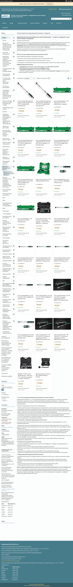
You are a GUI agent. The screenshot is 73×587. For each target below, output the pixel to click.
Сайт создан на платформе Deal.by (36, 584)
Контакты (49, 4)
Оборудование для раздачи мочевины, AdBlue (7, 70)
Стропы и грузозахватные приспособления (7, 265)
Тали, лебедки (6, 238)
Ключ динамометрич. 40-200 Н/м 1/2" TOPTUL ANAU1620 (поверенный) (26, 336)
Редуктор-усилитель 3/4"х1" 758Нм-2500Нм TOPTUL (43, 180)
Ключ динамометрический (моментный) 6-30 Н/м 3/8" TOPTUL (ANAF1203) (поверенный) (25, 182)
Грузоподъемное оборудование (7, 250)
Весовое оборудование (6, 277)
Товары (11, 23)
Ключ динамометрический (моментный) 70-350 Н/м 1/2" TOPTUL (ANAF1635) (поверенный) (61, 143)
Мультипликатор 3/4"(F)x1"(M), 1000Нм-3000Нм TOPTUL (43, 375)
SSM (4, 208)
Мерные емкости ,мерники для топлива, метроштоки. (7, 229)
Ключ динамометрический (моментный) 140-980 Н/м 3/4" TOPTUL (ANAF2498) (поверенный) (43, 103)
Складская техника (7, 254)
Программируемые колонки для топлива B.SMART (7, 204)
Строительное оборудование (6, 305)
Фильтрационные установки (7, 234)
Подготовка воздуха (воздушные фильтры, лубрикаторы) (6, 152)
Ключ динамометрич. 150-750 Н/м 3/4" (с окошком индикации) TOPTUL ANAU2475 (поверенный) (43, 337)
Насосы (4, 40)
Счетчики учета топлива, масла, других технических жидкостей (6, 81)
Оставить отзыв (53, 9)
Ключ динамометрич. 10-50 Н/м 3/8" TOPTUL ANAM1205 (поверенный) (25, 297)
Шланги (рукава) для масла (7, 190)
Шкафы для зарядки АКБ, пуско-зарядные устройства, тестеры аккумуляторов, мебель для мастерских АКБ (7, 119)
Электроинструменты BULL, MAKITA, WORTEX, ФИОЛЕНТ (8, 285)
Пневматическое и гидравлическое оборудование (7, 290)
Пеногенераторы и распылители (7, 194)
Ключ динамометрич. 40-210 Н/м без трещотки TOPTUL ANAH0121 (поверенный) (26, 259)
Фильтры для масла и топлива (7, 139)
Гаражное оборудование (6, 158)
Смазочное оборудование (6, 53)
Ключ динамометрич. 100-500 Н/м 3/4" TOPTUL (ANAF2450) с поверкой (61, 102)
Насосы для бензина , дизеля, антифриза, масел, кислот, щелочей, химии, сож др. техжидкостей (7, 47)
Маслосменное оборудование (6, 75)
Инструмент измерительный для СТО (6, 168)
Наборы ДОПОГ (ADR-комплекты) (7, 257)
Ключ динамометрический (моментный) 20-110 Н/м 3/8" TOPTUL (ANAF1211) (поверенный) (43, 143)
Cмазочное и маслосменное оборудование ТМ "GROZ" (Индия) (6, 343)
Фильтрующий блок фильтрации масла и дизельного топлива (7, 133)
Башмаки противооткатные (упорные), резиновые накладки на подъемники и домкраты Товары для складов (7, 182)
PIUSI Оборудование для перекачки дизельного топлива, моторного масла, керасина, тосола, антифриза (6, 351)
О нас (51, 23)
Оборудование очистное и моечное (6, 163)
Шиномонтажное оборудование (7, 143)
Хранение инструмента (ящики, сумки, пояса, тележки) (7, 316)
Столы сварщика (7, 213)
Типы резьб (4, 373)
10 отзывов (69, 1)
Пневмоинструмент (7, 260)
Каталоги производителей (5, 337)
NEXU (4, 200)
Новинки (45, 23)
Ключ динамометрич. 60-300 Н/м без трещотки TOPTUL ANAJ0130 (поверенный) (62, 259)
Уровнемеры (6, 211)
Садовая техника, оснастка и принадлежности (7, 301)
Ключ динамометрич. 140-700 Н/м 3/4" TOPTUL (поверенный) (25, 220)
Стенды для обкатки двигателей (5, 242)
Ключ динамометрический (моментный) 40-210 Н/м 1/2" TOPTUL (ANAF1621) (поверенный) (25, 143)
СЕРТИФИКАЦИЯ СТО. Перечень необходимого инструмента (6, 360)
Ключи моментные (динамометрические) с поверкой (9, 173)
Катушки (5, 111)
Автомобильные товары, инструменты (7, 295)
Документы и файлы (6, 376)
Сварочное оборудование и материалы (7, 310)
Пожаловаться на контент (44, 585)
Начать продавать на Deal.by (6, 1)
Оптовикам (5, 27)
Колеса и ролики (7, 274)
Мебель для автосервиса (6, 127)
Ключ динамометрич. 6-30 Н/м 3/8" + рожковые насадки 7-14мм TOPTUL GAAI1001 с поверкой (43, 221)
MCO (4, 197)
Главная (4, 23)
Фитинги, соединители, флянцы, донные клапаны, (7, 222)
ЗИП (4, 280)
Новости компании (35, 23)
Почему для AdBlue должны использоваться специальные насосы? (6, 367)
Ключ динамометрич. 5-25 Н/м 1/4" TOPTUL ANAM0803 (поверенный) (62, 181)
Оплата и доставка (22, 23)
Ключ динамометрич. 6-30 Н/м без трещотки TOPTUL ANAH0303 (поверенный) (43, 259)
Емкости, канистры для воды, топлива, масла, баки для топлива (7, 103)
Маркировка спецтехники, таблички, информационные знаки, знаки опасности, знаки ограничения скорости (7, 61)
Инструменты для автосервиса (7, 217)
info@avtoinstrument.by (7, 427)
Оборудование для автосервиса (7, 246)
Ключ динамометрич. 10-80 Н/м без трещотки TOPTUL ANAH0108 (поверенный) (61, 220)
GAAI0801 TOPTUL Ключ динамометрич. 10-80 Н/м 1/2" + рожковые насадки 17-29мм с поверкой (25, 376)
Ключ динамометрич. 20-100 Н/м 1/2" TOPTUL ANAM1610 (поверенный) (44, 297)
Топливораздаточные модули (8, 108)
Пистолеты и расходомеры (6, 87)
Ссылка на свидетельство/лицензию (10, 560)
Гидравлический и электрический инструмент (7, 270)
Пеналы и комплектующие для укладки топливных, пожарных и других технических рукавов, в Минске (7, 325)
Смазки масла (6, 146)
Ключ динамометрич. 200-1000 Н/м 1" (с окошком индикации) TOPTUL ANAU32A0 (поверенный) (61, 337)
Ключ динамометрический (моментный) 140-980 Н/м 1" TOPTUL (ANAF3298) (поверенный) (26, 103)
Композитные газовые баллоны (7, 332)
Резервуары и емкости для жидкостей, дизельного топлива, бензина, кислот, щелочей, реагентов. (7, 94)
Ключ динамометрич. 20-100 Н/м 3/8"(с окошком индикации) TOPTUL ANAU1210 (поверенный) (62, 298)
